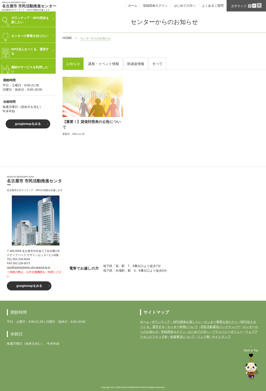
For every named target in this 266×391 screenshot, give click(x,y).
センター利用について (182, 327)
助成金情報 (135, 64)
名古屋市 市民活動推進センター (29, 6)
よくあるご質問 (212, 5)
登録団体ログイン (155, 5)
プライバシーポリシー (227, 332)
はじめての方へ (185, 5)
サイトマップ (221, 336)
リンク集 (203, 336)
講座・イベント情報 (103, 64)
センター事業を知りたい (221, 322)
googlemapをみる (28, 124)
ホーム (132, 5)
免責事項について (182, 336)
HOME (67, 38)
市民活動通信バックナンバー (220, 327)
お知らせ (73, 64)
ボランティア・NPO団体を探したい (177, 322)
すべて (157, 64)
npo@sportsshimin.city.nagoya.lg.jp (28, 267)
